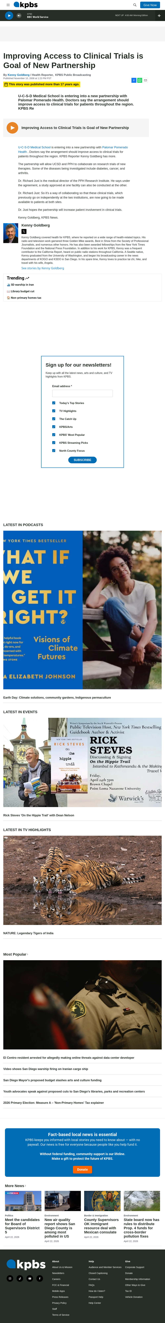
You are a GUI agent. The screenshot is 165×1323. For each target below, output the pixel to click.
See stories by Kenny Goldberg (42, 268)
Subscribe (82, 460)
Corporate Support (134, 1267)
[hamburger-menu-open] (8, 5)
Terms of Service (60, 1315)
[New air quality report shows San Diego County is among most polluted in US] (63, 1201)
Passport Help (96, 1297)
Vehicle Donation (134, 1297)
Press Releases (60, 1297)
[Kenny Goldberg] (10, 233)
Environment (52, 1215)
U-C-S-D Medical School (34, 147)
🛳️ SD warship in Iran (20, 284)
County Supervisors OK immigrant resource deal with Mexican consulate (101, 1226)
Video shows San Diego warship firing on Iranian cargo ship (45, 1069)
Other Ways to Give (135, 1285)
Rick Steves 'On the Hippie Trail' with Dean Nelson (38, 815)
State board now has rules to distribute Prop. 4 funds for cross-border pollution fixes (141, 1228)
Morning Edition (140, 16)
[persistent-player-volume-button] (19, 16)
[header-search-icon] (135, 4)
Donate (82, 1169)
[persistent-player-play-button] (9, 17)
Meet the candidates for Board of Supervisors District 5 (22, 1226)
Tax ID (128, 1291)
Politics (9, 1215)
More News (16, 1186)
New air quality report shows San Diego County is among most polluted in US (60, 1228)
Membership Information (137, 1279)
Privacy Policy (59, 1303)
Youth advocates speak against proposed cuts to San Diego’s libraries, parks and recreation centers (74, 1091)
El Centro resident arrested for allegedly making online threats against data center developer (68, 1057)
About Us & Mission (62, 1267)
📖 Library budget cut (20, 291)
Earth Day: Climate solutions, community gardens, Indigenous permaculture (57, 697)
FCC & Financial (60, 1285)
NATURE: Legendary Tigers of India (28, 933)
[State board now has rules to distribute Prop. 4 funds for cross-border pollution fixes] (142, 1201)
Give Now (150, 5)
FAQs (91, 1285)
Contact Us (94, 1279)
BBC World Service (37, 18)
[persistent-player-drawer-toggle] (160, 16)
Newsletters (58, 1273)
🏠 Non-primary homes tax (24, 297)
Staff (54, 1309)
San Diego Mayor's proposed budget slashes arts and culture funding (52, 1080)
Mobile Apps (58, 1291)
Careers (56, 1279)
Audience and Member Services (105, 1267)
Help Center (95, 1303)
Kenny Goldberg (18, 74)
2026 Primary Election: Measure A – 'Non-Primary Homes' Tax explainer (53, 1102)
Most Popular (16, 954)
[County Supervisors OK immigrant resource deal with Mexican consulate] (102, 1201)
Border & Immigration (96, 1215)
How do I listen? (97, 1291)
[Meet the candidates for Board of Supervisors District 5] (23, 1201)
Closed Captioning (98, 1273)
